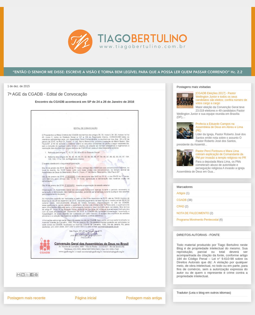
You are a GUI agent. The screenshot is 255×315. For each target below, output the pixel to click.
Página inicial (85, 298)
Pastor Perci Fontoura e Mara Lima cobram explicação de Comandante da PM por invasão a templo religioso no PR (221, 154)
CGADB (182, 200)
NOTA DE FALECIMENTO (193, 213)
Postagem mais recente (26, 298)
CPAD (180, 206)
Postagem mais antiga (144, 298)
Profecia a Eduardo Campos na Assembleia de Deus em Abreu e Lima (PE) (219, 127)
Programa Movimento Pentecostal (198, 219)
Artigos (181, 193)
